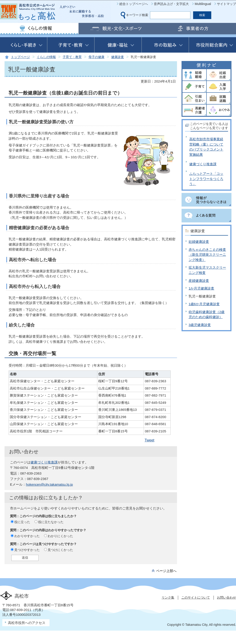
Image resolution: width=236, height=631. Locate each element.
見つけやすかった (27, 550)
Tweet (149, 440)
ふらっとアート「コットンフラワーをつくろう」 (206, 179)
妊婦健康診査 (199, 242)
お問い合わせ (226, 597)
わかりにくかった (60, 536)
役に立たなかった (51, 522)
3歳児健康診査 (200, 325)
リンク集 (168, 597)
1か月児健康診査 (201, 288)
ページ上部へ (166, 571)
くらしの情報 (46, 57)
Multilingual (203, 4)
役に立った (22, 522)
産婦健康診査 (199, 281)
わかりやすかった (27, 536)
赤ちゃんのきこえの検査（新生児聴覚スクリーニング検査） (207, 255)
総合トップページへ (133, 4)
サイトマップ (226, 4)
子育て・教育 (72, 57)
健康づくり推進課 (44, 462)
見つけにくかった (60, 550)
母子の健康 (96, 57)
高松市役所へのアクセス (26, 623)
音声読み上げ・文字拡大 (171, 4)
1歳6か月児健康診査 (204, 304)
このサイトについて (195, 597)
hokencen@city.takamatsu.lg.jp (49, 484)
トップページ (20, 57)
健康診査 (117, 57)
